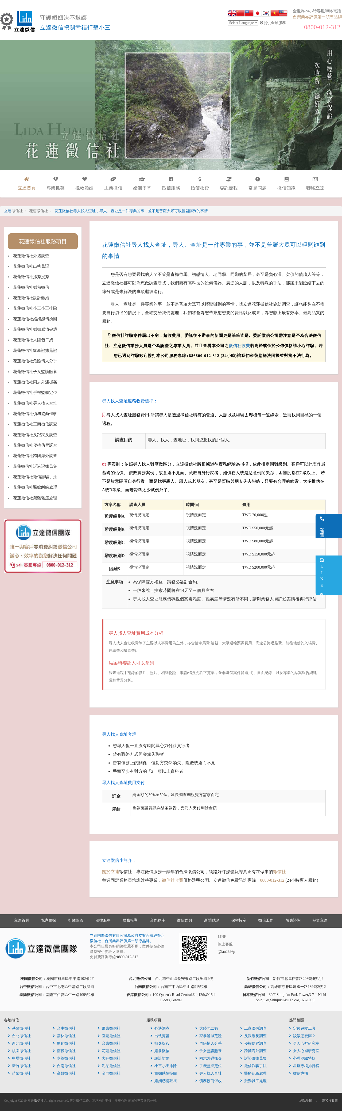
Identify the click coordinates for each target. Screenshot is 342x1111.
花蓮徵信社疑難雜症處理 (35, 498)
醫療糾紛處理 (253, 1073)
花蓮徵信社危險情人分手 (35, 361)
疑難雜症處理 (253, 1081)
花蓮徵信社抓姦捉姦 (31, 277)
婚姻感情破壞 (163, 1081)
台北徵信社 (19, 1036)
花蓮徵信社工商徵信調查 (35, 424)
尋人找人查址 (208, 1073)
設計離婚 (159, 1058)
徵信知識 (286, 184)
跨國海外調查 (253, 1051)
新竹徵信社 (19, 1066)
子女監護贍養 (208, 1051)
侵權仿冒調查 (253, 1043)
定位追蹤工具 (302, 1028)
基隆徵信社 (19, 1028)
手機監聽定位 (208, 1066)
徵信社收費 (239, 346)
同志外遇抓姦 (208, 1058)
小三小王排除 (163, 1066)
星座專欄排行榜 (304, 1066)
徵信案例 (184, 920)
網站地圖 (306, 1100)
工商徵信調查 (253, 1028)
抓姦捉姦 (159, 1043)
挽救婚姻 (84, 184)
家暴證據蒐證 (208, 1036)
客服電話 (335, 526)
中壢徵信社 (19, 1058)
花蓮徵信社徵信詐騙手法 (35, 477)
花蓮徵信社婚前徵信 (31, 287)
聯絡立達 (315, 184)
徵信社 (279, 871)
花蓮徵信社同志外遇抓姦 (35, 382)
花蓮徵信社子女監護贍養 (35, 372)
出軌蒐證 (159, 1036)
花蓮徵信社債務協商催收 (35, 414)
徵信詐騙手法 (253, 1066)
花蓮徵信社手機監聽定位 (35, 392)
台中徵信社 (64, 1028)
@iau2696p (226, 952)
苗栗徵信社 (19, 1073)
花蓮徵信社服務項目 (43, 241)
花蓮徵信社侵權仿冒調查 (35, 445)
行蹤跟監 (75, 920)
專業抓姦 (55, 184)
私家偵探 (48, 920)
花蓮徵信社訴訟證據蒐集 (35, 466)
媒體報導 (130, 920)
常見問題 (257, 184)
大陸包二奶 (206, 1028)
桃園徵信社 (19, 1051)
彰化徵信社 (64, 1043)
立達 (13, 211)
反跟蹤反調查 (253, 1036)
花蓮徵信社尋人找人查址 (35, 403)
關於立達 (110, 871)
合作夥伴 (157, 920)
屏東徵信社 (109, 1028)
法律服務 (103, 920)
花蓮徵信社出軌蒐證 (31, 266)
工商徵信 (113, 184)
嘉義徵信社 (64, 1058)
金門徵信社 (109, 1073)
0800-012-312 (322, 27)
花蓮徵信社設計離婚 (31, 298)
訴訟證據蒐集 (253, 1058)
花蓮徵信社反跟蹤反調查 (35, 435)
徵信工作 (265, 920)
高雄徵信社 (64, 1073)
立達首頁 (21, 920)
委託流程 (229, 184)
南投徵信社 (64, 1051)
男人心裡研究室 (304, 1043)
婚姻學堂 (142, 184)
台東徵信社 (109, 1043)
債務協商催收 (208, 1081)
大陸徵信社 (109, 1058)
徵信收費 (200, 184)
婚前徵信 (159, 1051)
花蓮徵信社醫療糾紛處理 (35, 487)
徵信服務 (171, 184)
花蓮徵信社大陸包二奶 (33, 340)
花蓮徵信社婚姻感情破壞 (35, 329)
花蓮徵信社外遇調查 (31, 256)
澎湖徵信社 (109, 1066)
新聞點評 (211, 920)
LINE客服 (335, 575)
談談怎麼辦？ (302, 1036)
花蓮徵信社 (109, 1051)
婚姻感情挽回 (163, 1073)
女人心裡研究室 (304, 1051)
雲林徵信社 (64, 1036)
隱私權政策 (330, 1100)
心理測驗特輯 (302, 1058)
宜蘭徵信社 (109, 1036)
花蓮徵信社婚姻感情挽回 (35, 319)
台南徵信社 (64, 1066)
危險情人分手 (208, 1043)
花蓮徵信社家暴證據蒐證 (35, 350)
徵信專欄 (298, 1073)
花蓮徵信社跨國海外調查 (35, 456)
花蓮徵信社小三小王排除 (35, 308)
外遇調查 (159, 1028)
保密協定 (238, 920)
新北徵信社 (19, 1043)
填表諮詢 (293, 920)
